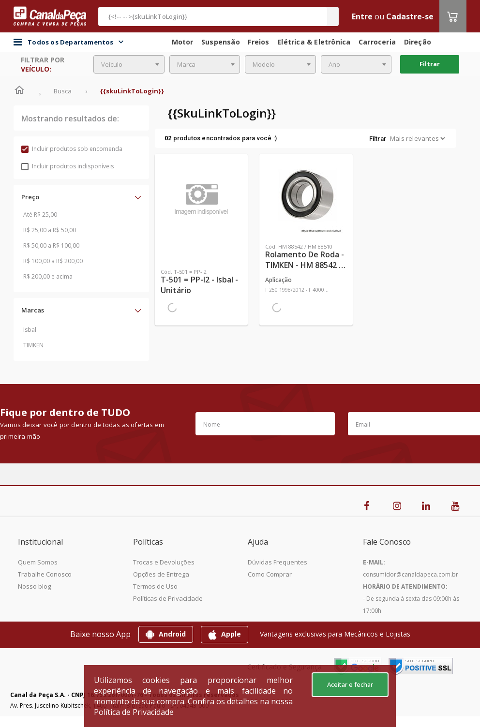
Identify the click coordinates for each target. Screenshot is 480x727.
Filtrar (430, 63)
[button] (81, 197)
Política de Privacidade (134, 712)
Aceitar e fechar (350, 684)
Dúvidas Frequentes (277, 562)
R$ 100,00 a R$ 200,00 (53, 261)
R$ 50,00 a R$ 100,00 (51, 245)
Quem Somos (38, 562)
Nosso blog (34, 586)
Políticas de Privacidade (168, 598)
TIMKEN (33, 345)
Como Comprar (270, 574)
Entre (362, 16)
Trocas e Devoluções (164, 562)
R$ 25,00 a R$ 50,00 (49, 230)
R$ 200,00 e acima (48, 276)
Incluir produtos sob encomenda (71, 149)
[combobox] (129, 64)
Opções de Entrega (161, 574)
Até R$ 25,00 (40, 214)
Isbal (29, 330)
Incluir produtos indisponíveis (67, 166)
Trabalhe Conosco (45, 574)
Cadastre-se (410, 16)
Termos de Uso (155, 586)
